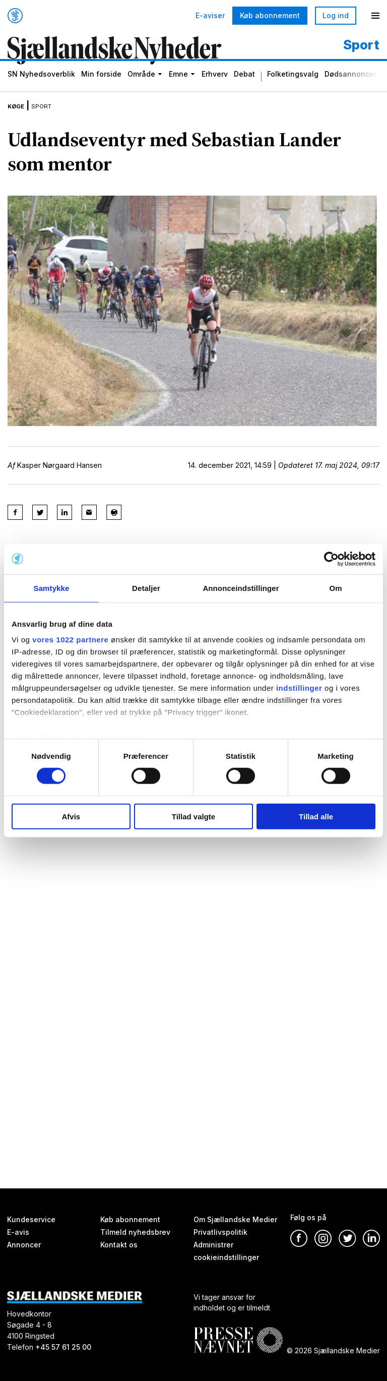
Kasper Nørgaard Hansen (59, 474)
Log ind (335, 15)
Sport (51, 115)
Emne (178, 86)
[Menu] (375, 16)
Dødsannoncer (350, 86)
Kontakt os (119, 1244)
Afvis (70, 816)
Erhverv (215, 86)
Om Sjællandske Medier (235, 1219)
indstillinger (299, 688)
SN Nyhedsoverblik (41, 86)
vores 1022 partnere (70, 639)
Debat (244, 86)
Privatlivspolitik (220, 1232)
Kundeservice (31, 1219)
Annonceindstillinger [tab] (241, 587)
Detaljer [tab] (146, 587)
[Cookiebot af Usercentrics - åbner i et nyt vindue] (331, 558)
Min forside (101, 86)
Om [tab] (335, 587)
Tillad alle (316, 816)
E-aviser (210, 16)
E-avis (18, 1232)
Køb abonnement (270, 15)
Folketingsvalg (292, 86)
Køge (19, 115)
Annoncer (24, 1244)
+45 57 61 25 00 (63, 1347)
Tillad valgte (193, 816)
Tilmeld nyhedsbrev (135, 1232)
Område (141, 86)
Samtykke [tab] (52, 587)
